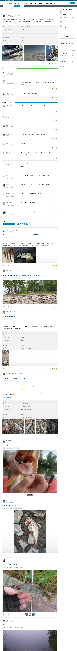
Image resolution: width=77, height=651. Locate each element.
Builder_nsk (8, 270)
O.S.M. (7, 560)
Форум (25, 3)
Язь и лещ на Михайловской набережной (65, 13)
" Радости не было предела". (66, 22)
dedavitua (8, 80)
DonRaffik (8, 134)
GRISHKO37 (8, 440)
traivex (7, 71)
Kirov (7, 184)
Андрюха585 (9, 15)
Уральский (8, 93)
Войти (9, 224)
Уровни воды (48, 3)
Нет (9, 5)
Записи (41, 3)
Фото (30, 3)
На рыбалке (9, 448)
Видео (35, 3)
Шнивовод (8, 373)
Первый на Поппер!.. (65, 18)
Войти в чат (67, 36)
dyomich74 (8, 143)
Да (16, 5)
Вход (72, 3)
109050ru (8, 230)
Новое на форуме (64, 41)
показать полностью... (8, 397)
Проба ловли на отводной (66, 27)
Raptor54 (8, 620)
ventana (8, 152)
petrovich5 (8, 202)
